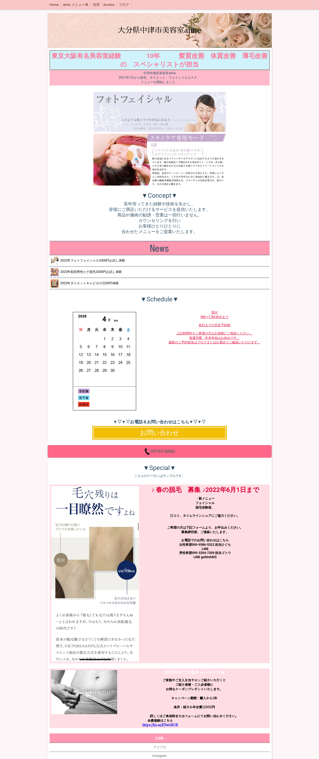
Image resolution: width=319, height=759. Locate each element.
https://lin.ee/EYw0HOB (160, 725)
